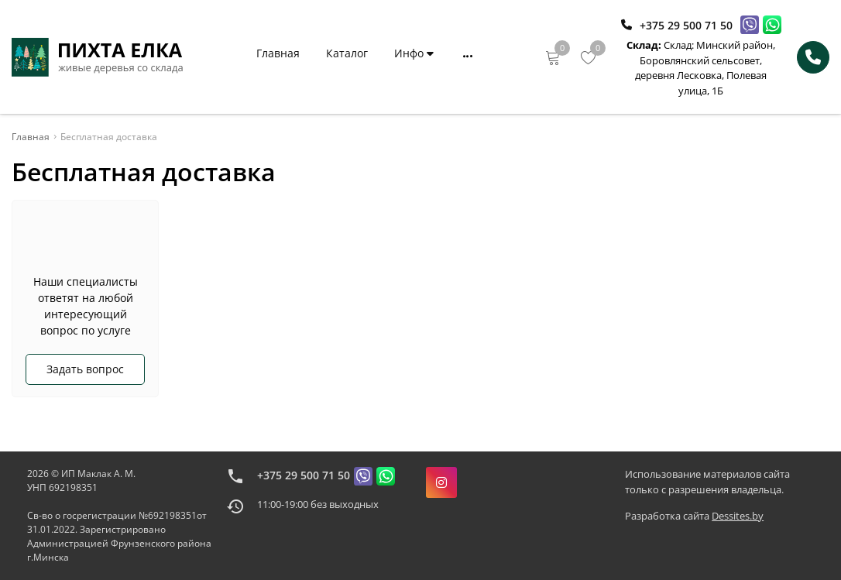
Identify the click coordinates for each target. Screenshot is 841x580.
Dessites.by (738, 516)
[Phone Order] (813, 57)
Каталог (347, 53)
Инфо (414, 53)
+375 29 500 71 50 (303, 475)
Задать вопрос (85, 369)
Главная (278, 53)
